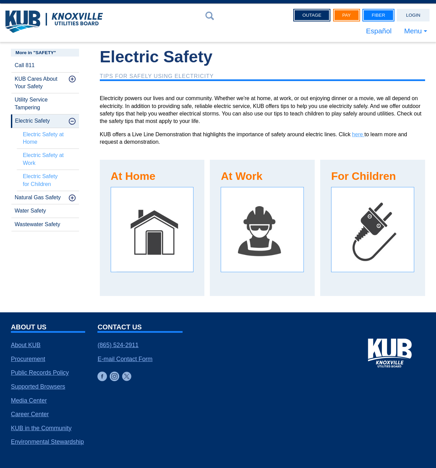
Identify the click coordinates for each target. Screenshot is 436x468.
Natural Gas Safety (38, 197)
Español (378, 31)
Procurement (28, 359)
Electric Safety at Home (43, 138)
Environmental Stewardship (47, 441)
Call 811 (25, 65)
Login (413, 15)
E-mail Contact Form (124, 359)
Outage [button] (312, 15)
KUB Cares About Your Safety (36, 82)
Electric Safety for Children (40, 180)
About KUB (26, 345)
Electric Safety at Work (43, 159)
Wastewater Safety (37, 224)
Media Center (29, 400)
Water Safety (30, 211)
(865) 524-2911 (117, 345)
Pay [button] (346, 15)
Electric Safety (32, 121)
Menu (413, 31)
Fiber (378, 15)
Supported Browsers (38, 386)
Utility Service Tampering (31, 103)
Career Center (30, 414)
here (358, 134)
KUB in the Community (41, 428)
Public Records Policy (40, 372)
